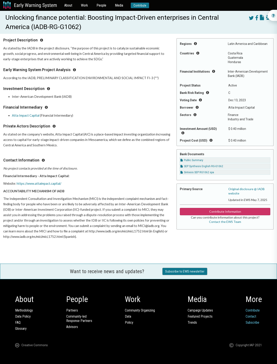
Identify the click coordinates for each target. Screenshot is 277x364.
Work (84, 5)
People (101, 5)
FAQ (18, 322)
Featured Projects (200, 316)
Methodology (24, 310)
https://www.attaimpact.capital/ (39, 183)
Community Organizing (140, 310)
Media (119, 5)
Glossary (21, 328)
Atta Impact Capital (25, 115)
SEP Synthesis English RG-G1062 (201, 166)
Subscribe (252, 322)
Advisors (72, 327)
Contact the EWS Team (225, 222)
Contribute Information (225, 211)
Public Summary (191, 160)
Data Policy (23, 316)
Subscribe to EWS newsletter (185, 271)
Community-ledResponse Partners (79, 318)
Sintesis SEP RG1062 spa (197, 172)
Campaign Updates (200, 310)
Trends (192, 322)
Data (128, 316)
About (68, 5)
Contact (251, 316)
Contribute (140, 5)
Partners (72, 310)
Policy (129, 322)
